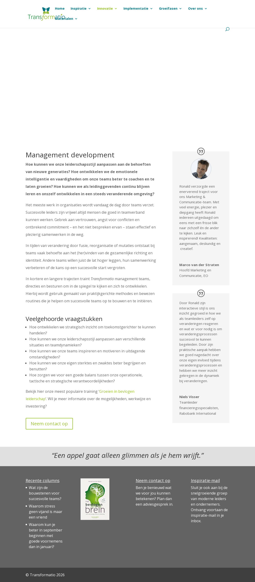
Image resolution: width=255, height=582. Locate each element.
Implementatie (135, 9)
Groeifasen (168, 9)
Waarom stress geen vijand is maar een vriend (45, 512)
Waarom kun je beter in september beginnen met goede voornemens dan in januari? (46, 535)
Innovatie (105, 9)
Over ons (195, 9)
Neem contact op (49, 423)
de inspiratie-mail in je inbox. (209, 515)
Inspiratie (79, 9)
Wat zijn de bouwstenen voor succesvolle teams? (45, 493)
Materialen (64, 19)
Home (60, 9)
